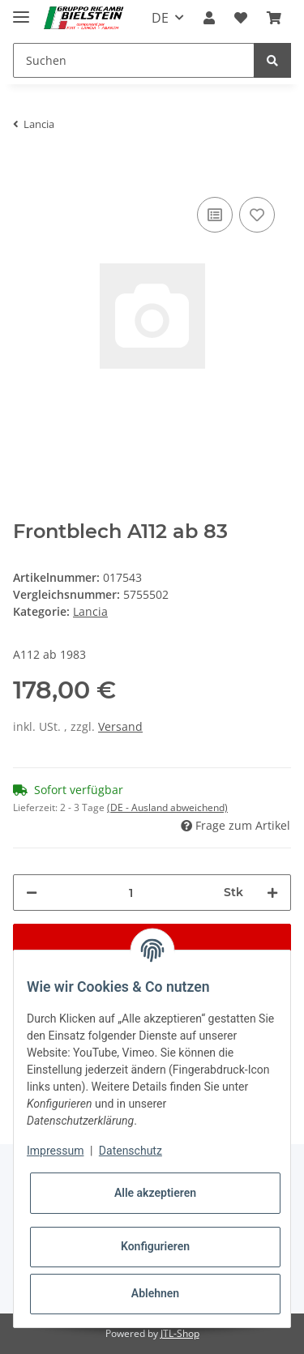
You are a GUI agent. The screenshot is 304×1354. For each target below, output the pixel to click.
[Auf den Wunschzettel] (257, 215)
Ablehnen (155, 1293)
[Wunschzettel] (241, 18)
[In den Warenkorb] (26, 168)
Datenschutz (130, 1150)
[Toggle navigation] (21, 10)
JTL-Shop (180, 1333)
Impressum (55, 1150)
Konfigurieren (155, 1246)
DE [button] (160, 18)
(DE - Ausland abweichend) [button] (167, 807)
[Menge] (130, 892)
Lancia (90, 611)
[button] (209, 18)
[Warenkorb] (274, 18)
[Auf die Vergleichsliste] (215, 215)
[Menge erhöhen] (272, 892)
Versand (120, 726)
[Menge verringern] (31, 892)
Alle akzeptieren (155, 1192)
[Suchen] (134, 60)
